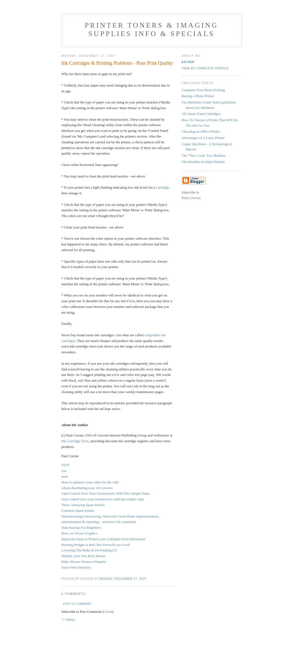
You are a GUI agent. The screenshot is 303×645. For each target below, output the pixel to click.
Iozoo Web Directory (76, 567)
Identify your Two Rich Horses (83, 556)
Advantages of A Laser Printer (203, 138)
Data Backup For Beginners (81, 527)
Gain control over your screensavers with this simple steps (102, 499)
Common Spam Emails (78, 511)
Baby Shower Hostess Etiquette (83, 562)
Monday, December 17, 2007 (123, 578)
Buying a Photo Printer (198, 96)
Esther (188, 62)
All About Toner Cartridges (201, 114)
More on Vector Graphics (79, 533)
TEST (65, 465)
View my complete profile (205, 68)
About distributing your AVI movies (87, 488)
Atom (108, 612)
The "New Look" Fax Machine (204, 155)
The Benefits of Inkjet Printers (203, 162)
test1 (64, 476)
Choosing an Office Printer (201, 131)
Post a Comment (77, 603)
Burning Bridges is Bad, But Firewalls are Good (95, 545)
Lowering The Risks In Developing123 (89, 550)
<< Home (68, 619)
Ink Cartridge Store (75, 441)
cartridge (162, 187)
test (63, 471)
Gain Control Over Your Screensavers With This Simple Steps (105, 493)
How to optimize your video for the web (90, 482)
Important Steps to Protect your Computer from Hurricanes (103, 539)
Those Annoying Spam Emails (83, 505)
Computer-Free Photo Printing (203, 90)
